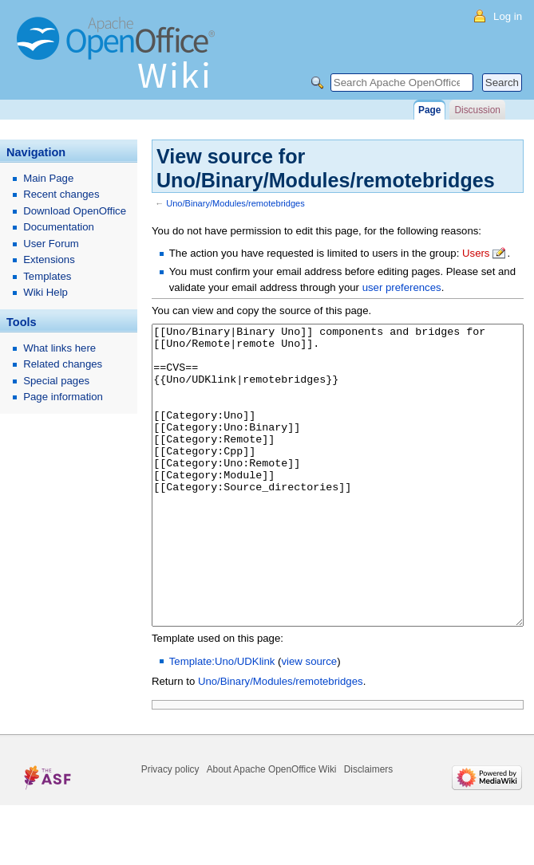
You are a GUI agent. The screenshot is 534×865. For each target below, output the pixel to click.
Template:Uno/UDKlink (222, 721)
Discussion (477, 110)
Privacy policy (170, 829)
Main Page (48, 178)
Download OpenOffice (74, 211)
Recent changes (61, 194)
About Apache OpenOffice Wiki (272, 829)
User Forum (51, 244)
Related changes (62, 364)
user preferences (401, 287)
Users (475, 253)
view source (310, 721)
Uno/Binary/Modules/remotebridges (235, 203)
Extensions (49, 259)
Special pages (56, 381)
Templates (47, 276)
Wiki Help (45, 292)
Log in (507, 16)
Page (429, 110)
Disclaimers (368, 829)
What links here (59, 348)
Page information (63, 397)
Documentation (58, 227)
